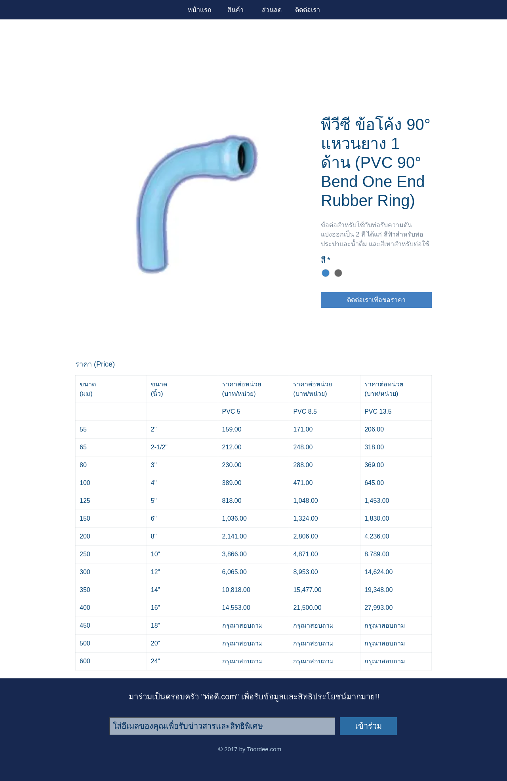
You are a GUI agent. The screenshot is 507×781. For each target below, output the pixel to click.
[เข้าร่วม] (368, 726)
